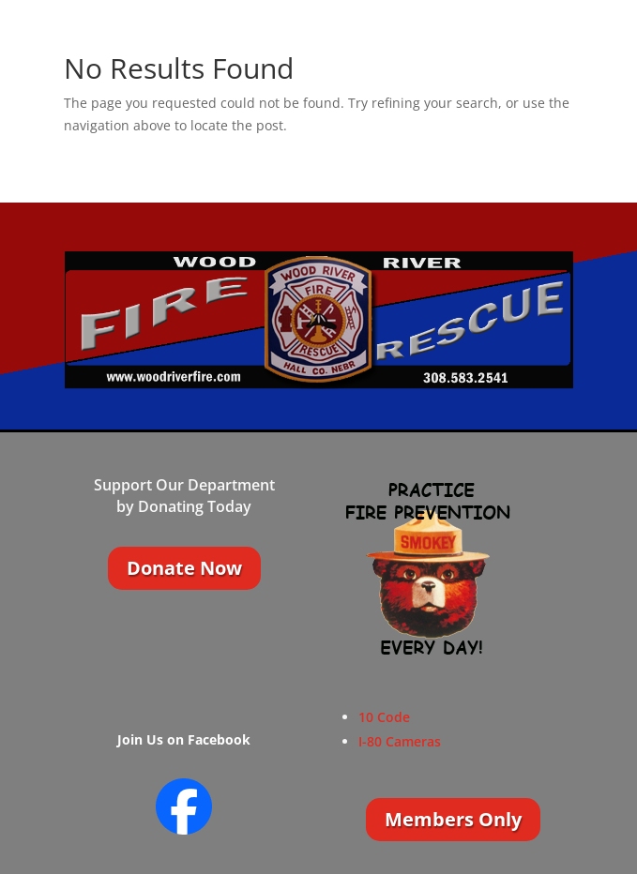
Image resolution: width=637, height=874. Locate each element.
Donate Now (184, 567)
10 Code (384, 717)
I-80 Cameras (399, 741)
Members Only (453, 819)
